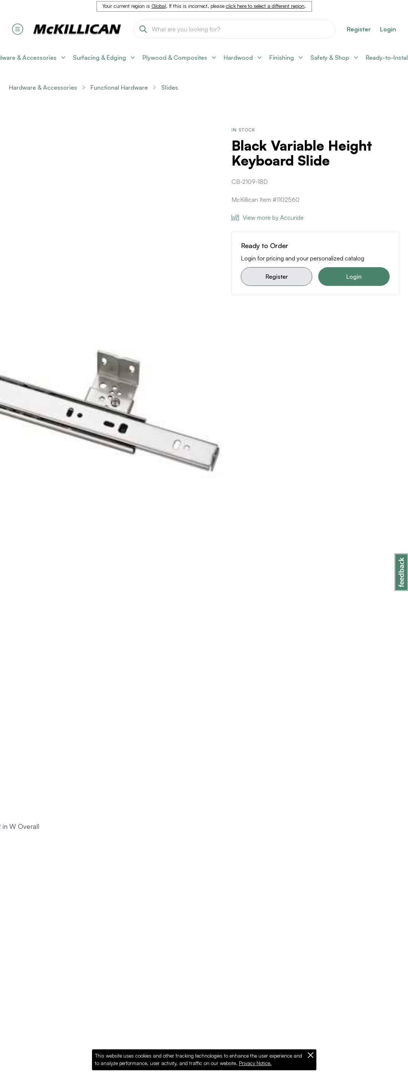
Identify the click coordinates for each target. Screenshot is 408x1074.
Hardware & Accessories (43, 87)
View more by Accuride (267, 217)
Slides (169, 87)
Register (277, 276)
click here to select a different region (265, 6)
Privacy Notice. (255, 1063)
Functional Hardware (119, 87)
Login (388, 29)
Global (158, 6)
